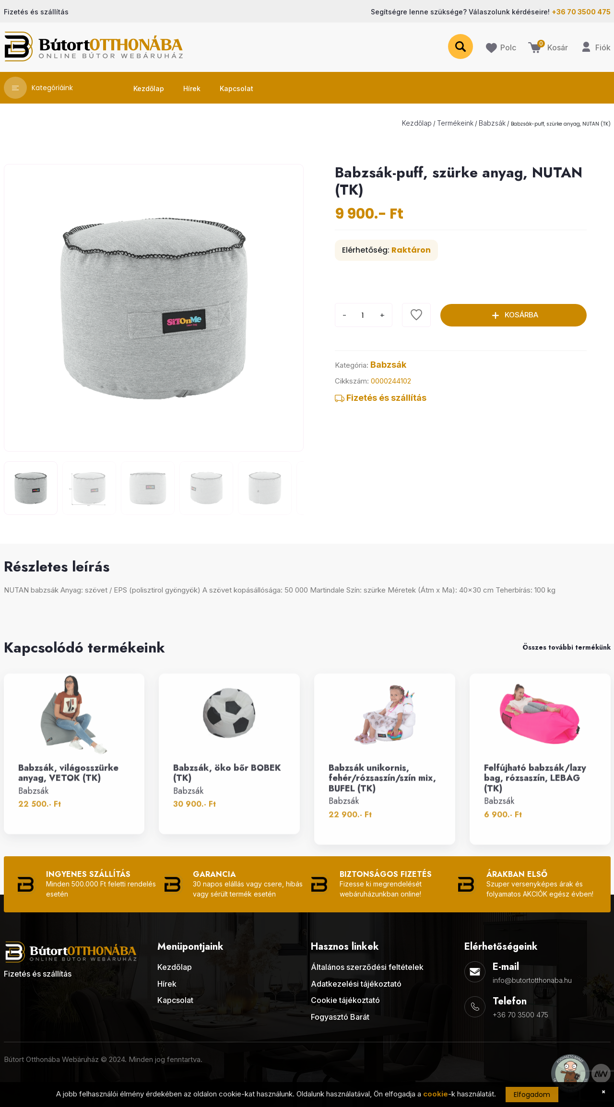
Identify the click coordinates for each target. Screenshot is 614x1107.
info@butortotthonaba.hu (532, 980)
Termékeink (455, 123)
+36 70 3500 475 (520, 1014)
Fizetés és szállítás (380, 398)
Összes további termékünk (566, 647)
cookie (435, 1093)
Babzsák (492, 123)
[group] (153, 308)
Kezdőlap (417, 123)
